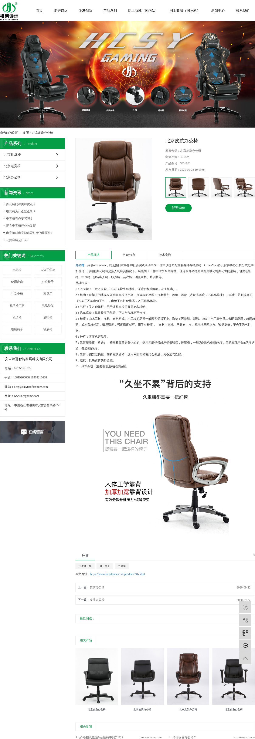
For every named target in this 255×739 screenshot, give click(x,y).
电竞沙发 (48, 305)
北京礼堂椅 (12, 154)
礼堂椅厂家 (17, 305)
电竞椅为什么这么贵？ (21, 211)
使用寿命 (17, 281)
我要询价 (178, 208)
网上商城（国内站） (143, 10)
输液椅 (47, 329)
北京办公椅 (12, 177)
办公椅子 (48, 281)
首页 (39, 10)
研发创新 (85, 10)
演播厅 (47, 293)
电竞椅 (17, 269)
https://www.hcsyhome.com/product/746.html (117, 574)
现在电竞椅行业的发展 (21, 225)
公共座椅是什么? (17, 240)
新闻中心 (218, 10)
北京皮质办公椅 (42, 132)
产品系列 (110, 10)
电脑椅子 (17, 329)
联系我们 (242, 10)
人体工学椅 (47, 269)
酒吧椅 (47, 317)
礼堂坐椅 (17, 293)
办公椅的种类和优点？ (21, 204)
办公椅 (122, 565)
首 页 (25, 132)
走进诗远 (61, 10)
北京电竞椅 (12, 166)
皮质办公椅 (85, 565)
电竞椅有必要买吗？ (19, 218)
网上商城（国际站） (185, 10)
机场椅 (17, 317)
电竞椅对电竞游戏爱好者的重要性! (29, 232)
